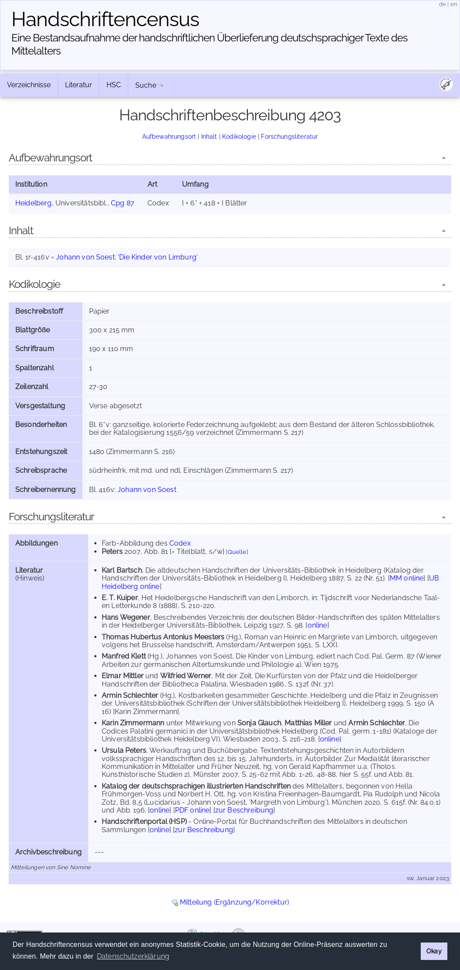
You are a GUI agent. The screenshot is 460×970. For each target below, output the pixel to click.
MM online (406, 578)
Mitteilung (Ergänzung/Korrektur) (234, 902)
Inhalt (209, 136)
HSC (113, 85)
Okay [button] (434, 951)
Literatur (78, 85)
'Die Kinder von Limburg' (158, 257)
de (442, 4)
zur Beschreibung (244, 810)
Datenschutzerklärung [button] (133, 956)
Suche (145, 85)
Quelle (237, 552)
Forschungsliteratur (289, 136)
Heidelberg (33, 203)
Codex (180, 543)
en (453, 4)
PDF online (192, 810)
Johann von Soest (85, 257)
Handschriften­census (105, 19)
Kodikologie (239, 136)
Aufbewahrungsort (169, 136)
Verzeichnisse (29, 85)
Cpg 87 (122, 203)
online (317, 625)
